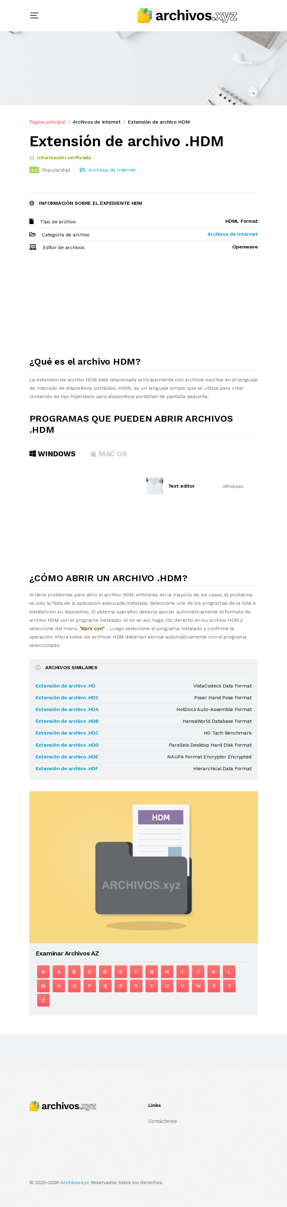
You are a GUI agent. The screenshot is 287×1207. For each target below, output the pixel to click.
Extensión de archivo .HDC (67, 733)
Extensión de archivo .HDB (67, 721)
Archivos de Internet (96, 122)
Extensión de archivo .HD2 (67, 697)
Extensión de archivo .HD (65, 686)
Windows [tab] (52, 454)
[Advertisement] (143, 306)
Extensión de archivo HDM (159, 122)
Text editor (181, 486)
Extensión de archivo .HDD (67, 745)
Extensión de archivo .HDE (67, 757)
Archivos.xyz (74, 1182)
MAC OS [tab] (109, 454)
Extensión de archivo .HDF (67, 768)
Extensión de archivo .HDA (67, 709)
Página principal (47, 122)
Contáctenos (162, 1121)
